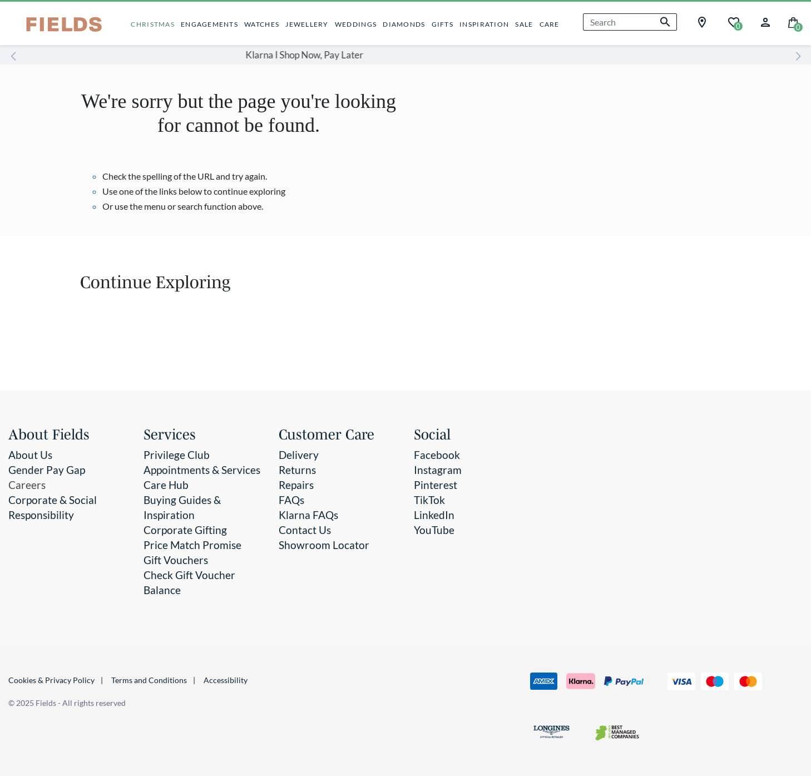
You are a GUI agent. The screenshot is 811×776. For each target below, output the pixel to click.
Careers (27, 484)
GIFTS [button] (442, 24)
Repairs (296, 484)
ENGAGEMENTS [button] (209, 24)
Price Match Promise (192, 544)
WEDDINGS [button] (356, 24)
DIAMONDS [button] (404, 24)
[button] (765, 21)
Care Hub (166, 484)
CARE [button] (550, 24)
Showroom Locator (324, 544)
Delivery (299, 454)
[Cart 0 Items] (793, 21)
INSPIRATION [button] (484, 24)
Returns (297, 469)
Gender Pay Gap (46, 469)
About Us (30, 454)
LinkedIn (434, 514)
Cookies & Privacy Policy (51, 680)
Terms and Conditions (149, 680)
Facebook (437, 454)
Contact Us (305, 529)
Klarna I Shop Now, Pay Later (378, 55)
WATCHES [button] (261, 24)
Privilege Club (177, 454)
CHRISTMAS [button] (152, 24)
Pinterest (435, 484)
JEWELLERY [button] (306, 24)
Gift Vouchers (176, 559)
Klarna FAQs (308, 514)
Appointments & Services (202, 469)
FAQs (291, 499)
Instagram (438, 469)
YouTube (434, 529)
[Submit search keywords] (665, 22)
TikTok (429, 499)
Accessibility (226, 680)
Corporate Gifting (185, 529)
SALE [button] (524, 24)
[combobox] (630, 22)
